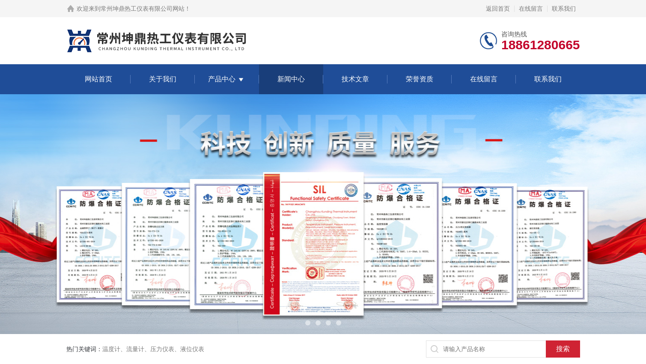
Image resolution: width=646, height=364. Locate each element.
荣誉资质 (419, 79)
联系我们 (564, 8)
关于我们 (162, 79)
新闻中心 (291, 79)
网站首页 (98, 79)
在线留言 (531, 8)
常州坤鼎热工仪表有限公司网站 (143, 8)
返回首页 (498, 8)
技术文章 (355, 79)
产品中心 (221, 79)
